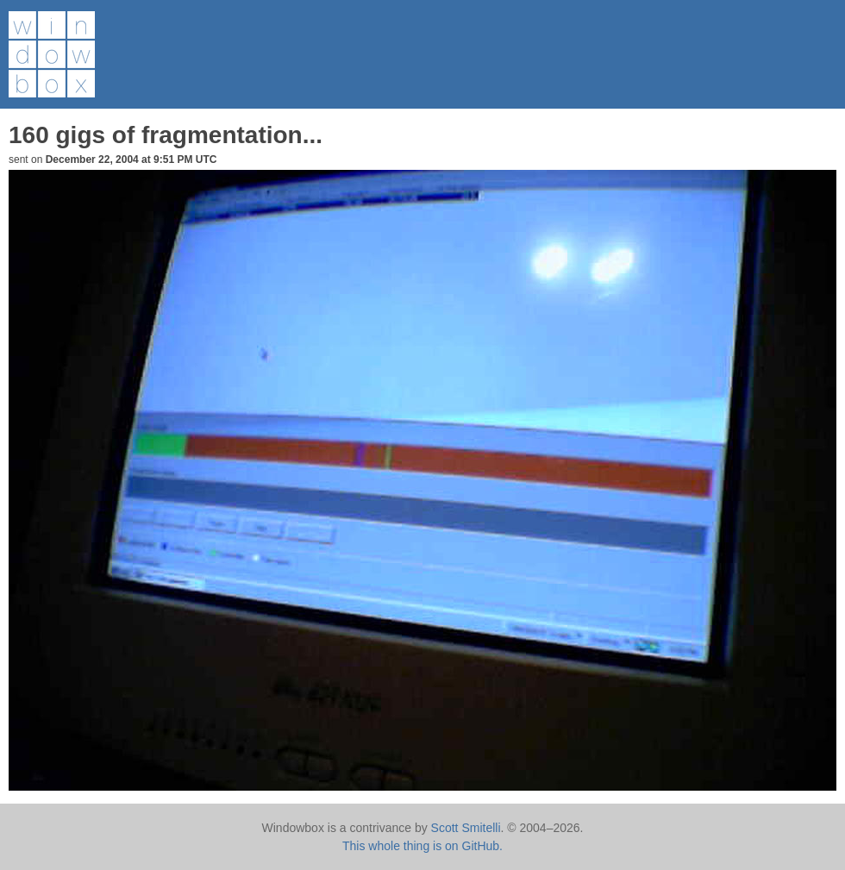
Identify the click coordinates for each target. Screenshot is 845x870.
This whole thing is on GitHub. (422, 846)
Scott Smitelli (466, 828)
